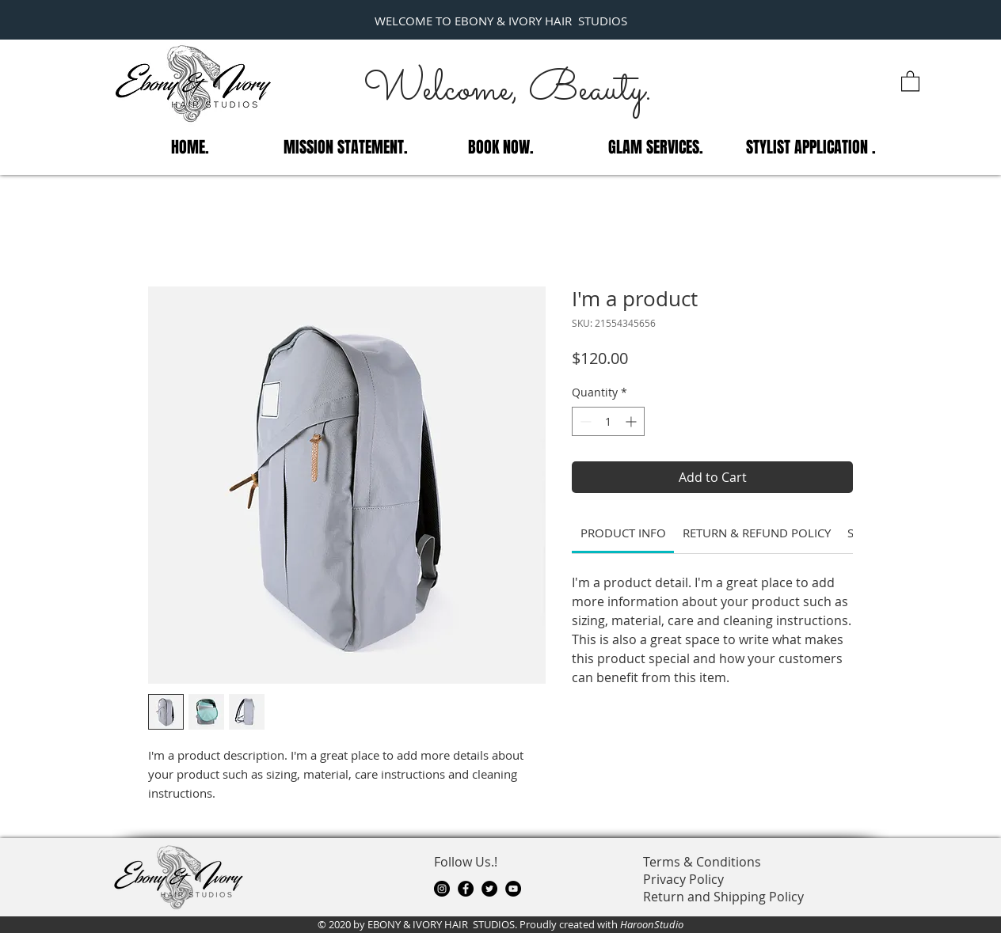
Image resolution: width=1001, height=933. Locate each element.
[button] (910, 80)
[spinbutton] (608, 421)
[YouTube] (513, 889)
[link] (623, 532)
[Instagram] (442, 889)
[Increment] (632, 421)
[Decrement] (584, 421)
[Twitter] (489, 889)
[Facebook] (466, 889)
